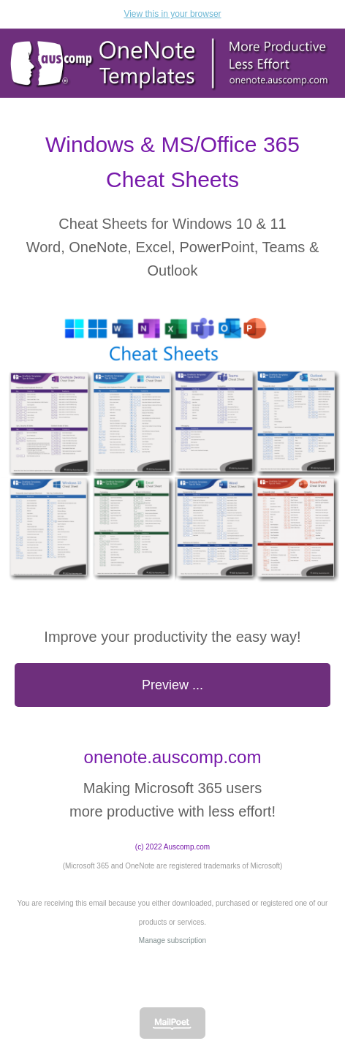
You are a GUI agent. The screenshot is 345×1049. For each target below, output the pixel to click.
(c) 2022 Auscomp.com (172, 847)
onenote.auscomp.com (173, 757)
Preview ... (172, 685)
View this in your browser (172, 14)
